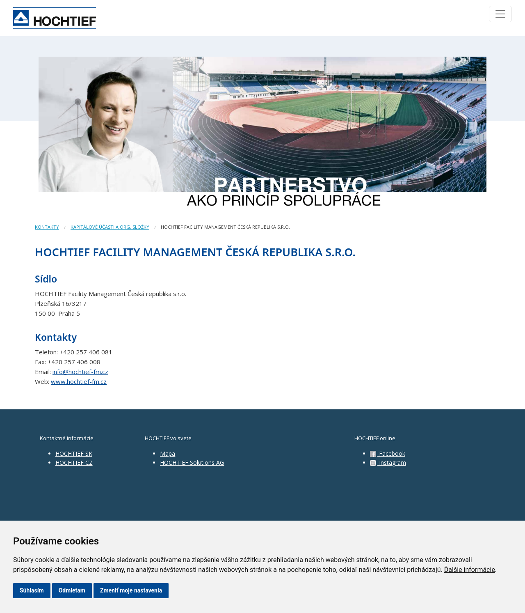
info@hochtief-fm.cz (80, 371)
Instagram (388, 462)
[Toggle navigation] (500, 14)
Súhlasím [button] (32, 590)
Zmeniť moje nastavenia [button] (131, 590)
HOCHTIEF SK (73, 453)
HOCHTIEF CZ (74, 462)
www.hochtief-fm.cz (79, 381)
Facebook (387, 453)
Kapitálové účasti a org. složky (110, 227)
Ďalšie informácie (469, 570)
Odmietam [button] (72, 590)
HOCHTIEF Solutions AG (192, 462)
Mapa (167, 453)
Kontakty (47, 227)
